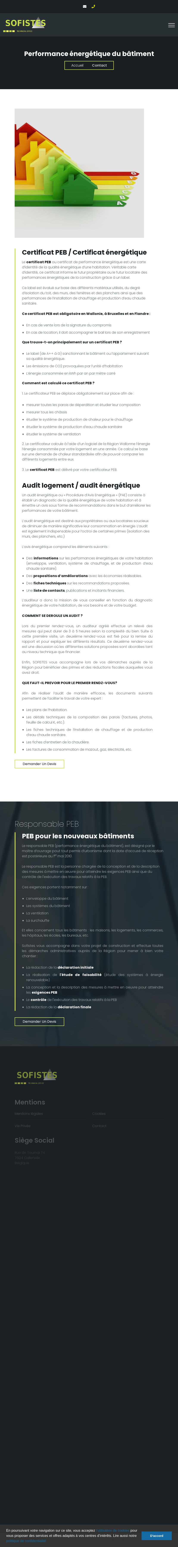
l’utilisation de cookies (113, 1530)
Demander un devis (39, 763)
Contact (99, 65)
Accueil (77, 65)
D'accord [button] (156, 1536)
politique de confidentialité (26, 1541)
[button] (47, 1541)
